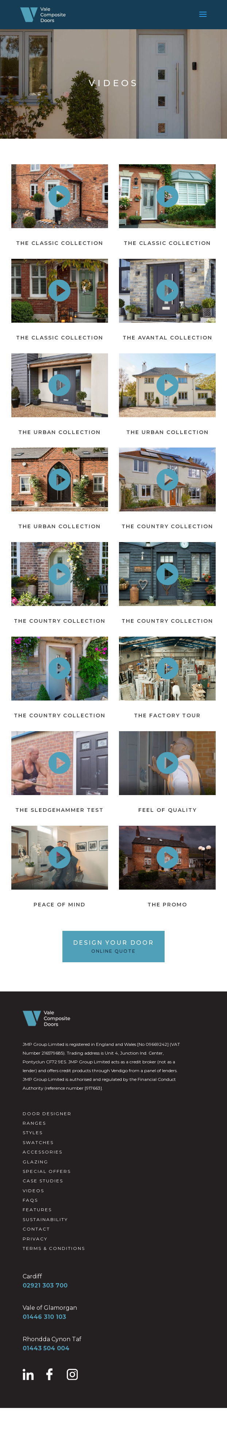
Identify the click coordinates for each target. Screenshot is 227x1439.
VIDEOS (33, 1190)
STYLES (33, 1132)
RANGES (34, 1123)
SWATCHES (38, 1142)
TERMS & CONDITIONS (54, 1248)
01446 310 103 (44, 1316)
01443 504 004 (46, 1348)
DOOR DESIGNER (47, 1113)
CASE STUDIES (43, 1180)
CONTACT (36, 1229)
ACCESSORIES (42, 1152)
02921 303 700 (45, 1285)
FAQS (30, 1200)
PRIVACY (35, 1239)
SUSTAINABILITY (45, 1219)
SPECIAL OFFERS (47, 1171)
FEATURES (37, 1209)
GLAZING (35, 1161)
